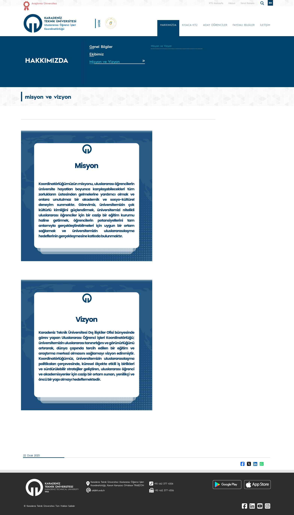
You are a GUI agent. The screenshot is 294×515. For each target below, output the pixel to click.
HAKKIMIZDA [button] (168, 24)
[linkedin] (252, 506)
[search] (263, 3)
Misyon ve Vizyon (161, 45)
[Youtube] (259, 506)
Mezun (232, 2)
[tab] (117, 46)
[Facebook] (244, 506)
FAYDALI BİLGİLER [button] (243, 24)
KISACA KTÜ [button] (189, 24)
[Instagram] (267, 506)
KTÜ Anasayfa (216, 2)
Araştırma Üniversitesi (44, 3)
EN (270, 2)
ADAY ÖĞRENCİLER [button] (215, 24)
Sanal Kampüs (247, 2)
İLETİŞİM (265, 24)
